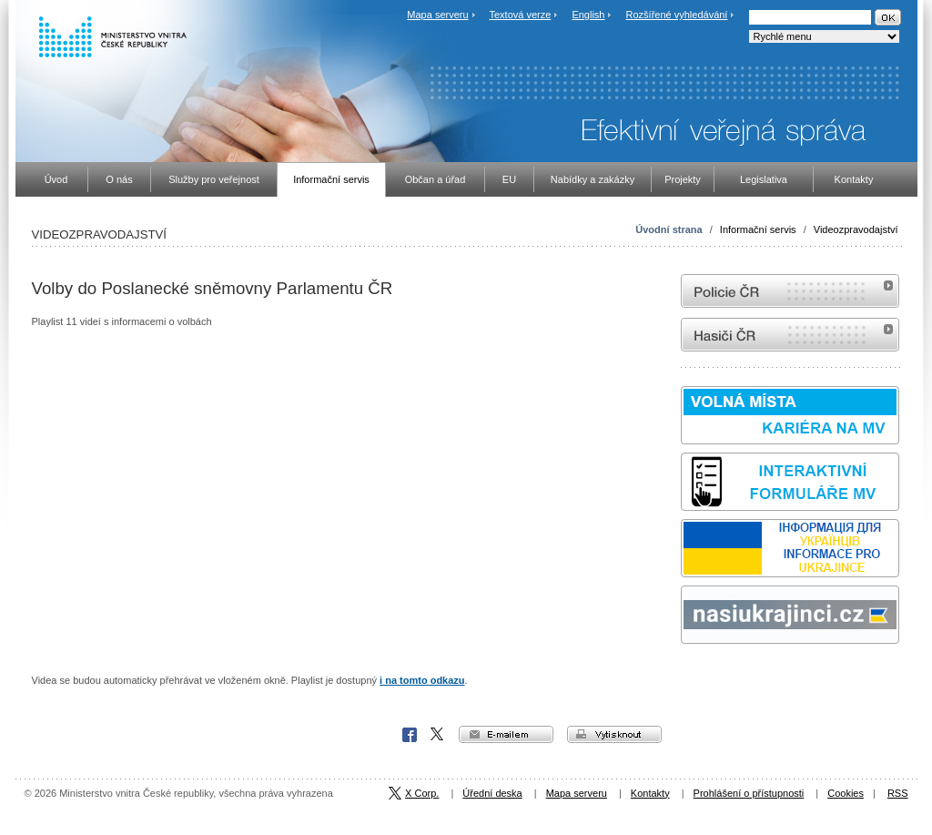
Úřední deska (492, 793)
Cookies (845, 793)
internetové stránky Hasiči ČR (790, 334)
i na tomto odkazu (422, 680)
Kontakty (650, 793)
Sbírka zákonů (683, 677)
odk (690, 677)
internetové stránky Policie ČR (790, 291)
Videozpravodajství (856, 229)
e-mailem (506, 734)
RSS (897, 793)
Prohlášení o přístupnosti (749, 793)
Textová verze (520, 14)
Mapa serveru (437, 14)
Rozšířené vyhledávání (677, 14)
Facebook (409, 735)
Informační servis (758, 229)
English (588, 14)
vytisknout (614, 734)
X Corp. (438, 735)
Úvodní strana (668, 229)
